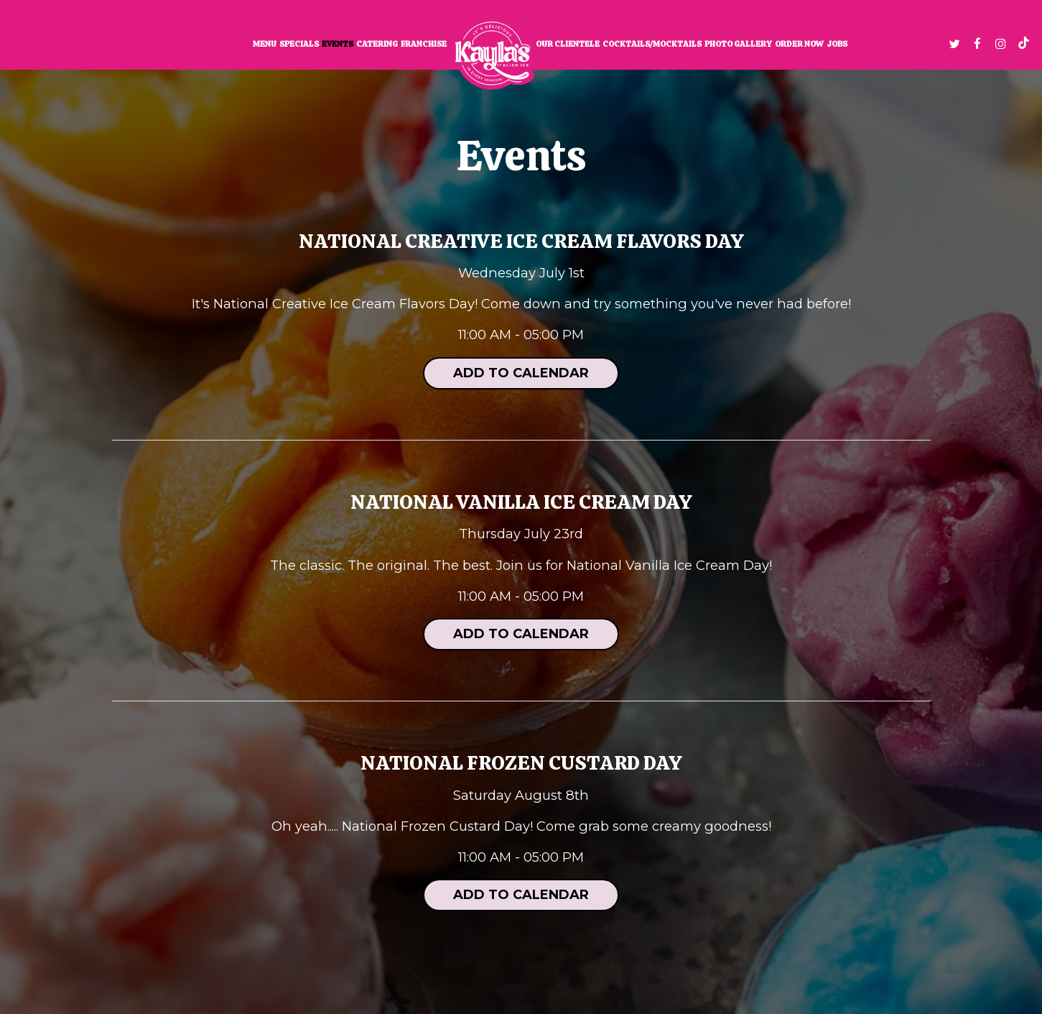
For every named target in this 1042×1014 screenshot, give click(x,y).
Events (337, 44)
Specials (299, 44)
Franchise (424, 44)
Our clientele (568, 44)
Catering (377, 44)
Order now (799, 44)
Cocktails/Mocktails (652, 44)
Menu (264, 44)
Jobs (837, 44)
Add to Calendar (521, 373)
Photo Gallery (738, 44)
